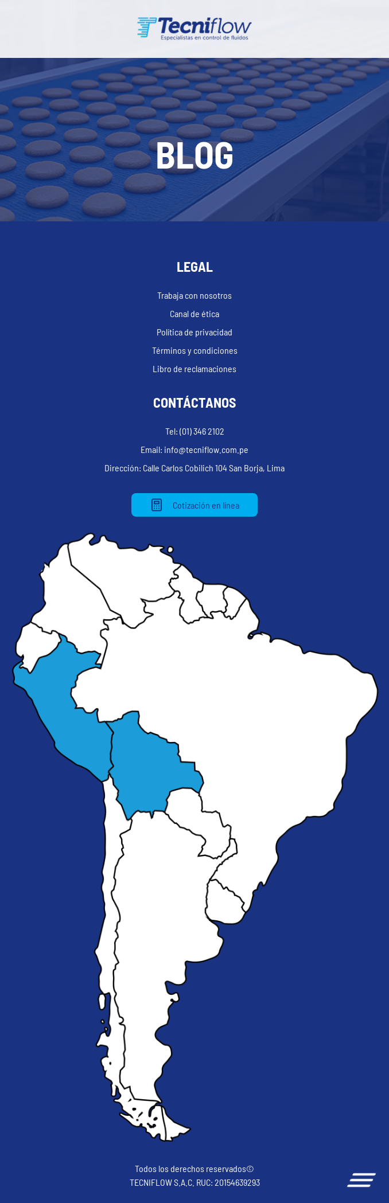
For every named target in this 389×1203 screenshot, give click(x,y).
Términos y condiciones (195, 350)
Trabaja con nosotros (194, 295)
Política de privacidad (194, 331)
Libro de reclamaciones (194, 368)
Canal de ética (194, 313)
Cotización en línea (194, 505)
